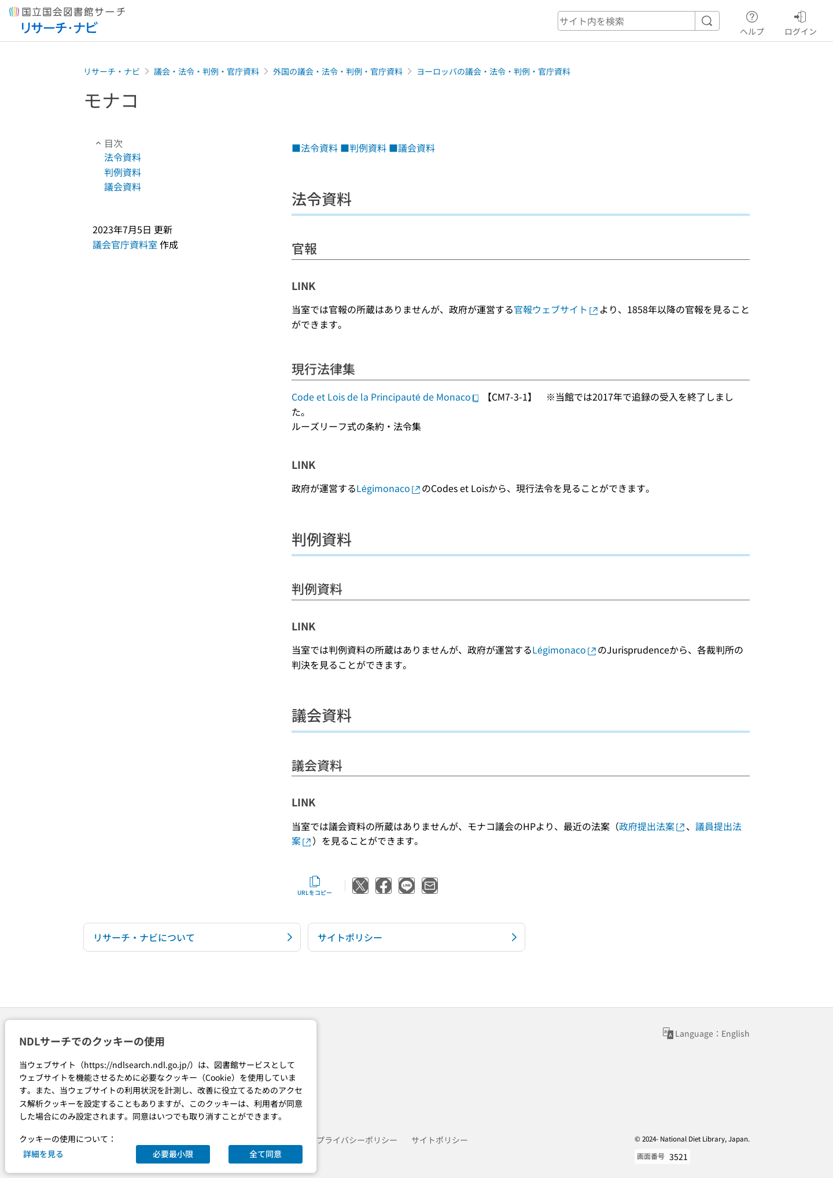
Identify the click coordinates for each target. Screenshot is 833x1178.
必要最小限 (173, 1153)
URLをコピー (314, 886)
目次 (108, 143)
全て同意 (265, 1153)
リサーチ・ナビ (111, 71)
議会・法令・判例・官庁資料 (206, 71)
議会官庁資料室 (125, 244)
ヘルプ (752, 21)
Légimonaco (389, 488)
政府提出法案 (652, 826)
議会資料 (122, 186)
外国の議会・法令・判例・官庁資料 (338, 71)
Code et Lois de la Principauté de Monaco (386, 396)
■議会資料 (412, 148)
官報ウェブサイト (556, 309)
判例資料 (122, 172)
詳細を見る (43, 1153)
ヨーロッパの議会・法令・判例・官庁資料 (493, 71)
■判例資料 (363, 148)
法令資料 (122, 157)
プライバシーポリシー (356, 1140)
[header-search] (639, 21)
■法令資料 (315, 148)
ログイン (800, 21)
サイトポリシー (439, 1140)
